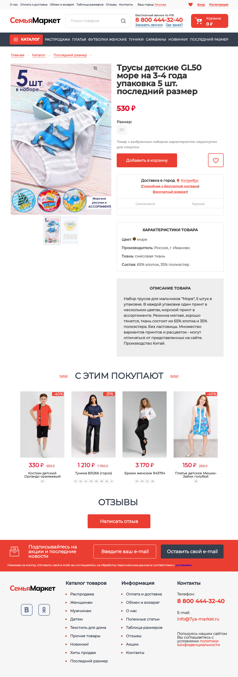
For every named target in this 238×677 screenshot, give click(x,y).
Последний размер (209, 39)
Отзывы (111, 4)
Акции (132, 644)
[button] (11, 432)
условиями (183, 565)
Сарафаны (156, 39)
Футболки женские (107, 39)
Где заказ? (174, 25)
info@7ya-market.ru (198, 619)
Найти (123, 21)
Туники (136, 39)
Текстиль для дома (88, 628)
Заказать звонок (149, 25)
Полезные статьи (142, 619)
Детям (76, 619)
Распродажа (57, 39)
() (170, 186)
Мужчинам (80, 611)
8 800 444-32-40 (159, 20)
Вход (201, 4)
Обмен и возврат (62, 4)
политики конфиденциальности (198, 643)
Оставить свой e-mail (192, 551)
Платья (79, 39)
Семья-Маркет (35, 21)
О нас (14, 4)
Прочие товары (85, 636)
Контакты (126, 4)
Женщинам (81, 602)
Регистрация (218, 4)
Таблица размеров (89, 4)
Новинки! (178, 39)
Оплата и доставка (33, 4)
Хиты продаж (83, 653)
